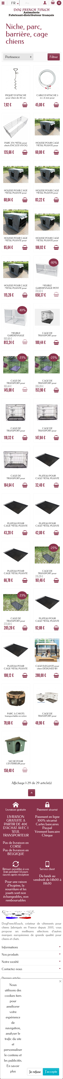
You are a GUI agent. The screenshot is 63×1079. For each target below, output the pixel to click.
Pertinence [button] (12, 57)
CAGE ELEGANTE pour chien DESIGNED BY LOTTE (47, 668)
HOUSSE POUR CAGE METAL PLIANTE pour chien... (47, 145)
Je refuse (35, 1072)
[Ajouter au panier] (25, 104)
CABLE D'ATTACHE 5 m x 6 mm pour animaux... (47, 98)
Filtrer (54, 57)
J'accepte (51, 1072)
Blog (27, 3)
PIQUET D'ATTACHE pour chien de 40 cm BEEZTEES (15, 98)
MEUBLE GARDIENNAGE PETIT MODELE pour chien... (47, 288)
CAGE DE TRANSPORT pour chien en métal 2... (47, 573)
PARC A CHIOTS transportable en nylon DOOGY (16, 716)
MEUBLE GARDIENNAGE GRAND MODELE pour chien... (15, 337)
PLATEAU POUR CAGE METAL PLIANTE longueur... (47, 478)
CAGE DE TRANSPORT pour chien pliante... (47, 335)
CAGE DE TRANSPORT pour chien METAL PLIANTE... (47, 716)
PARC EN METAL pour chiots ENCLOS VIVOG (15, 144)
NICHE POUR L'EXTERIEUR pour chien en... (15, 764)
